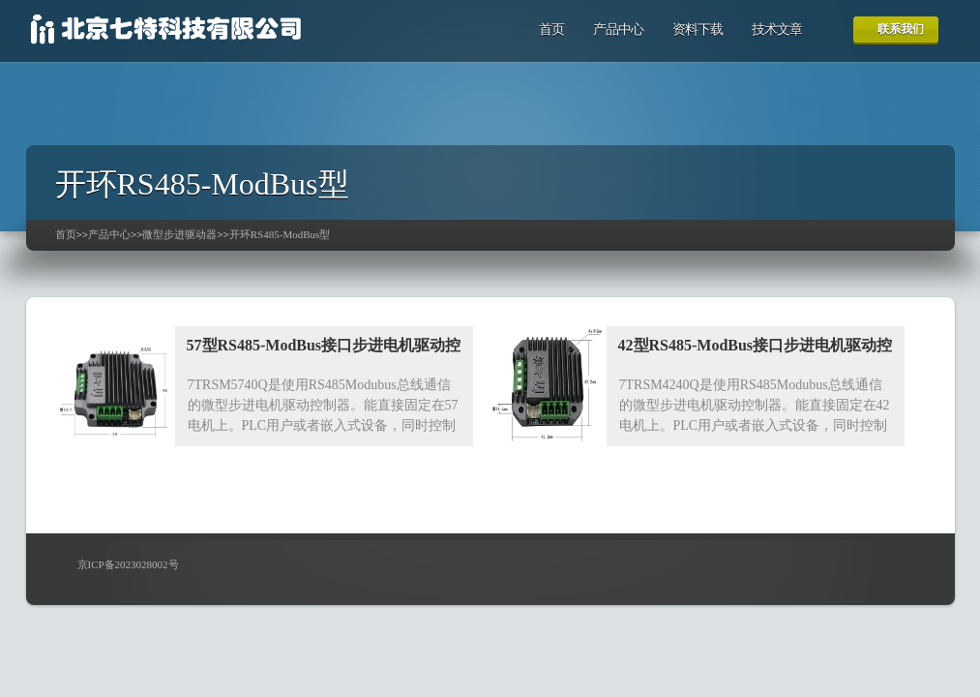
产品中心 (618, 29)
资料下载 (697, 29)
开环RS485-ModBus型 (280, 234)
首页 (551, 29)
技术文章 (777, 29)
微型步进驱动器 (179, 234)
